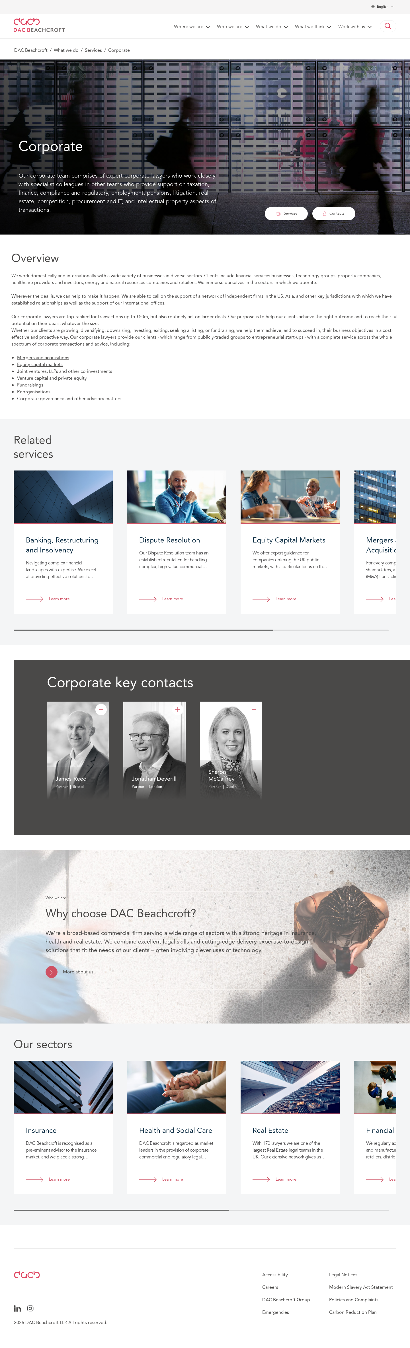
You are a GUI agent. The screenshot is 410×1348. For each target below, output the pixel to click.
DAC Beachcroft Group (286, 1299)
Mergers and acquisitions (43, 357)
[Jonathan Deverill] (177, 709)
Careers (270, 1287)
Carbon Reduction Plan (353, 1312)
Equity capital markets (40, 364)
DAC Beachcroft (31, 50)
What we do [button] (268, 27)
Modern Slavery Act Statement (361, 1287)
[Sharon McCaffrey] (254, 709)
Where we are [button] (188, 27)
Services (93, 50)
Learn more (59, 599)
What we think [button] (310, 27)
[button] (388, 26)
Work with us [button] (351, 27)
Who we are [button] (229, 27)
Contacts (334, 213)
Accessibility (275, 1274)
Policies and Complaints (353, 1299)
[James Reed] (101, 709)
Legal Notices (343, 1274)
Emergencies (275, 1312)
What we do (66, 50)
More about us (78, 972)
